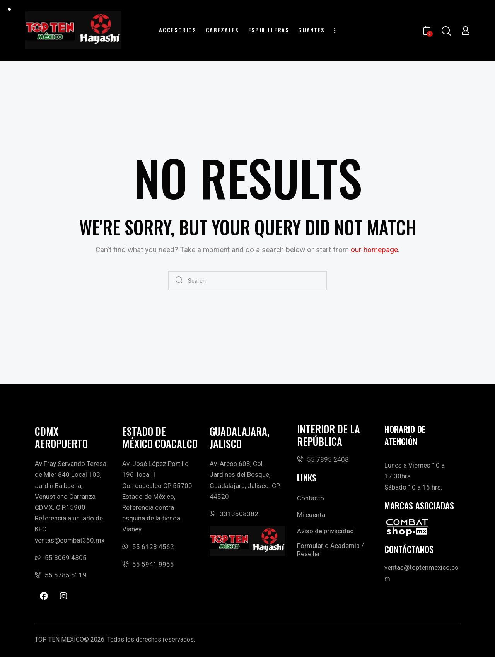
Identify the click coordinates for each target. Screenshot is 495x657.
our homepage (374, 249)
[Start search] (179, 280)
